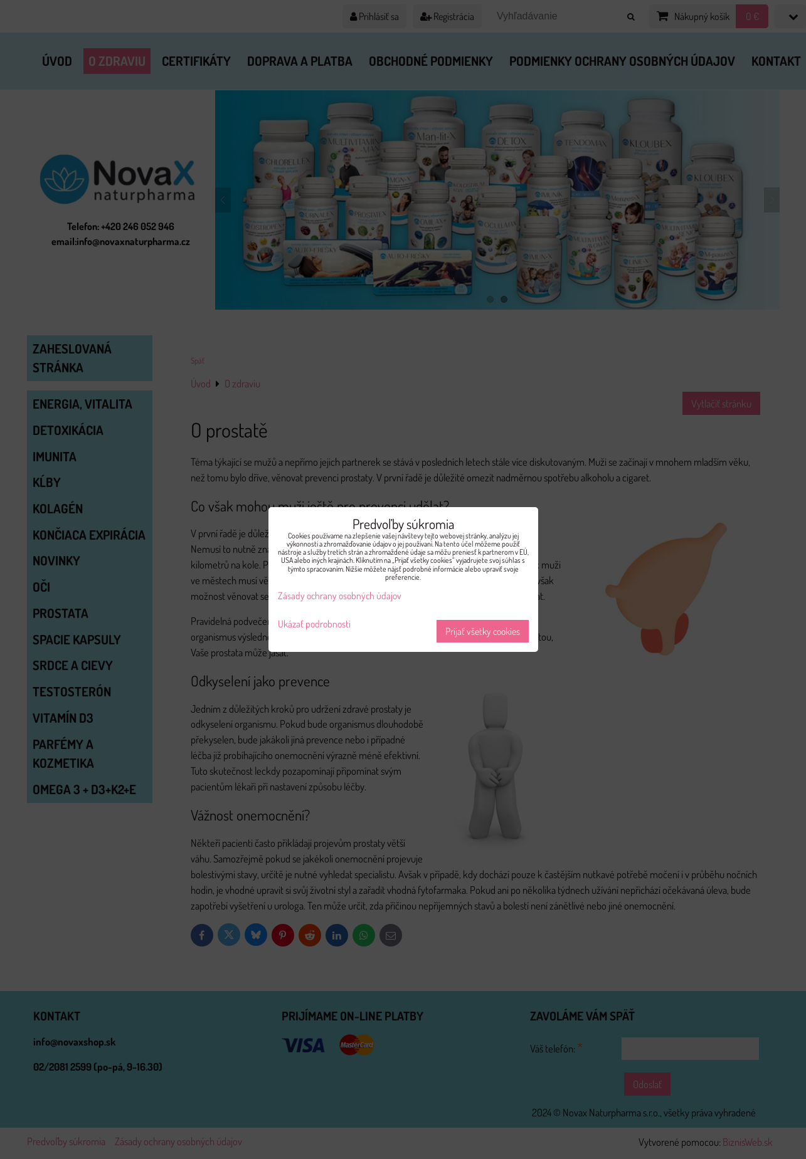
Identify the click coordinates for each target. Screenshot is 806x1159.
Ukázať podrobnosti (314, 624)
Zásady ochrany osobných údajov (339, 595)
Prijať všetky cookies (482, 631)
